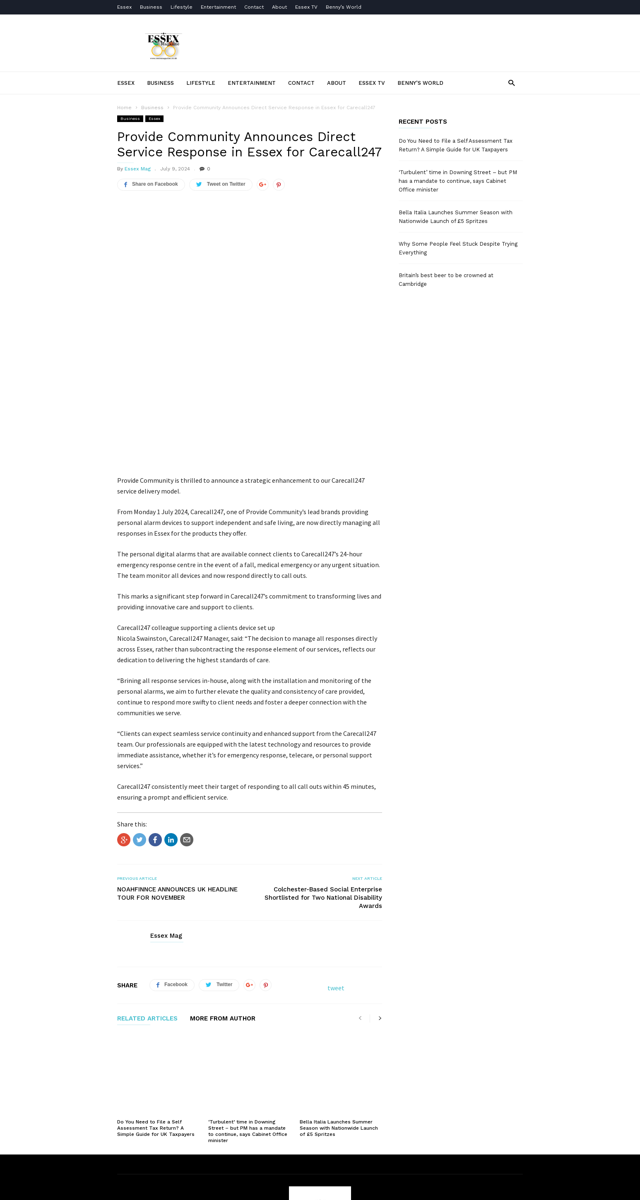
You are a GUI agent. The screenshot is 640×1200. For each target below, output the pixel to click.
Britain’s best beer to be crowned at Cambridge (446, 279)
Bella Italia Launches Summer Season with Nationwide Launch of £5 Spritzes (339, 1015)
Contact (254, 7)
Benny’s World (344, 7)
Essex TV (306, 7)
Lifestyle (181, 7)
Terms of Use (252, 1158)
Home (124, 107)
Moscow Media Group (334, 1188)
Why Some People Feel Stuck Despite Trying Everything (458, 248)
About (279, 7)
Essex (124, 7)
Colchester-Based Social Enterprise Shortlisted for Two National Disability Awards (323, 807)
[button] (511, 82)
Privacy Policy (324, 1158)
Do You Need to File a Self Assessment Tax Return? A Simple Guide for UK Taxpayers (156, 1015)
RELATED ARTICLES (147, 928)
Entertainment (218, 7)
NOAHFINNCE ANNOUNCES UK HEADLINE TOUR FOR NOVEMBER (177, 803)
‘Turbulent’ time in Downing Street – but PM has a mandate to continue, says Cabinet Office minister (247, 1018)
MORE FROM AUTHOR (222, 928)
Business (151, 7)
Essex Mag (138, 169)
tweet (335, 897)
